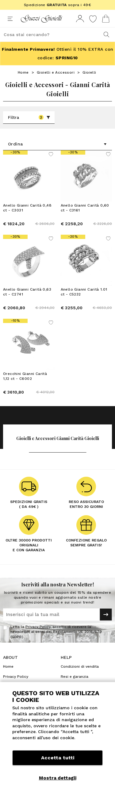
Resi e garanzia (74, 676)
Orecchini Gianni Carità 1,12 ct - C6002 (25, 376)
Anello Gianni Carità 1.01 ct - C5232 (84, 291)
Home (23, 72)
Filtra (29, 117)
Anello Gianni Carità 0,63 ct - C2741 (27, 291)
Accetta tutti (57, 758)
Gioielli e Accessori (56, 72)
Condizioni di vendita (80, 666)
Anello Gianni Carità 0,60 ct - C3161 (85, 207)
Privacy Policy (37, 627)
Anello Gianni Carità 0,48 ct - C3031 (27, 207)
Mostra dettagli (57, 778)
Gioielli (89, 72)
